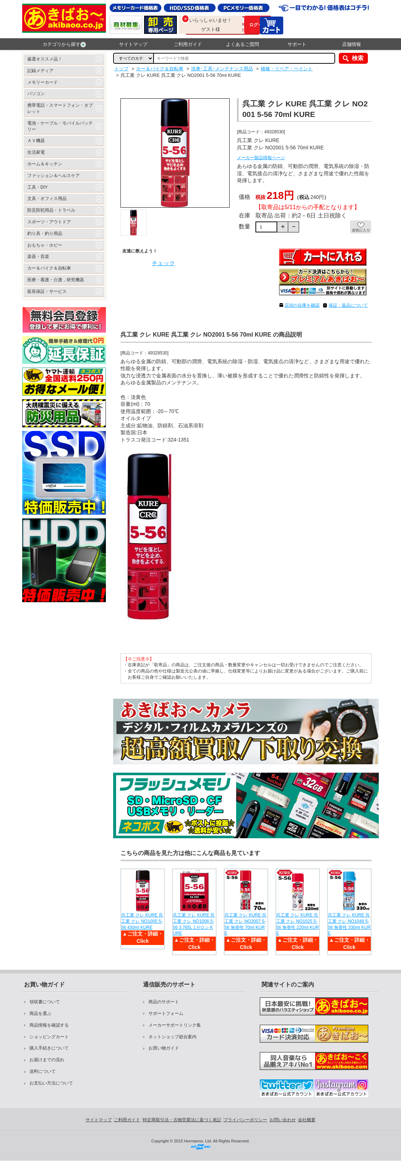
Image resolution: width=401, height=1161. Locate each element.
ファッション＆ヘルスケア (53, 175)
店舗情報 (351, 44)
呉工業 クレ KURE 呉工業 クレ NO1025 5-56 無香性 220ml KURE (297, 924)
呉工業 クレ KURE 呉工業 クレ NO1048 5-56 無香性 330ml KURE (349, 924)
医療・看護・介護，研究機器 (55, 279)
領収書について (44, 1001)
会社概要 (306, 1120)
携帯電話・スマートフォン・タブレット (60, 108)
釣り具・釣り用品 (44, 233)
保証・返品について (348, 305)
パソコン (36, 93)
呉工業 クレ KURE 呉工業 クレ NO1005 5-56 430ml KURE (142, 921)
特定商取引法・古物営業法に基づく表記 (182, 1120)
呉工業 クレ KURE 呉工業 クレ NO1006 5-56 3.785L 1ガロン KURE (194, 924)
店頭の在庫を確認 (302, 305)
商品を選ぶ (40, 1013)
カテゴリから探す (64, 44)
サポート (296, 44)
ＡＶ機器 (36, 140)
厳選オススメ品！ (44, 59)
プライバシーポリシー (245, 1120)
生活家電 (36, 152)
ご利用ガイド (188, 44)
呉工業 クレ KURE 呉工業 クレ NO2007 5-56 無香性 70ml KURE (245, 924)
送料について (42, 1071)
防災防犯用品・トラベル (51, 210)
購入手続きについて (49, 1048)
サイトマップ (133, 44)
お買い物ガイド (163, 1048)
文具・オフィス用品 (47, 198)
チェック (163, 263)
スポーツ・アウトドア (49, 221)
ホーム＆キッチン (44, 163)
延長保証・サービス (47, 291)
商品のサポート (163, 1001)
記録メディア (40, 70)
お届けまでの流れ (46, 1059)
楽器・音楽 (38, 256)
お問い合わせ (283, 1120)
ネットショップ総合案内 (172, 1036)
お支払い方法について (51, 1083)
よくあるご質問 (242, 44)
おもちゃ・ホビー (44, 245)
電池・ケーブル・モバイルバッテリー (60, 126)
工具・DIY (37, 187)
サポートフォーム (165, 1013)
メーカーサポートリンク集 (174, 1025)
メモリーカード (42, 82)
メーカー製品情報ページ (261, 157)
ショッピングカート (49, 1036)
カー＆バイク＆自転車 (49, 268)
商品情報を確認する (49, 1025)
